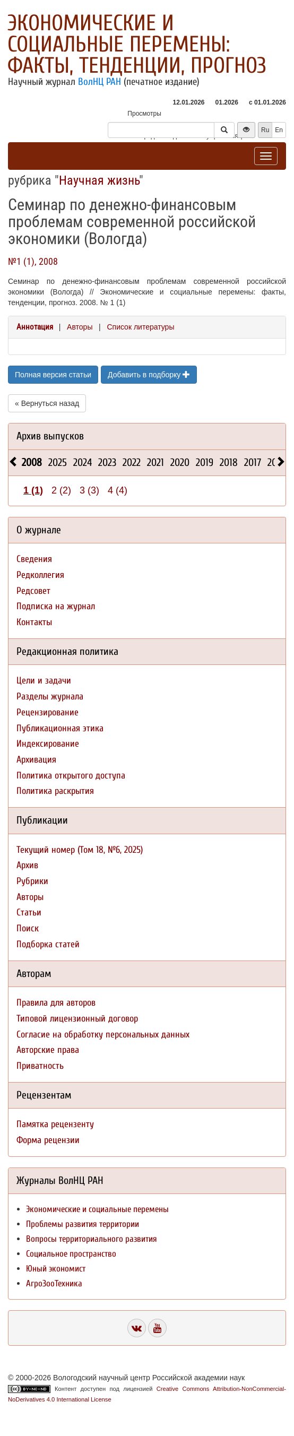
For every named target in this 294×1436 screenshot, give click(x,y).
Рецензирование (47, 712)
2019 (204, 462)
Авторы (79, 327)
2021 (155, 462)
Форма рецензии (48, 1140)
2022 (132, 462)
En (279, 130)
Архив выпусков (50, 436)
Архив (27, 865)
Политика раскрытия (55, 791)
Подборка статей (48, 944)
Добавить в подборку (149, 374)
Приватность (40, 1065)
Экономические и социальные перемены (97, 1209)
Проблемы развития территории (82, 1224)
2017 (252, 462)
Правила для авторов (56, 1002)
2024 (82, 462)
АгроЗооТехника (54, 1283)
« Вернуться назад (47, 403)
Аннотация (34, 327)
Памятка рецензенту (55, 1124)
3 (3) (89, 490)
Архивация (36, 759)
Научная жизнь (99, 180)
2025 (57, 462)
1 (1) (33, 490)
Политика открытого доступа (70, 775)
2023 (107, 462)
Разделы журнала (49, 696)
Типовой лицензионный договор (77, 1018)
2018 (229, 462)
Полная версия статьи (53, 374)
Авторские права (47, 1050)
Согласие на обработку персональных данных (102, 1034)
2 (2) (61, 490)
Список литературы (140, 327)
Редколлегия (40, 575)
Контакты (34, 622)
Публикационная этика (59, 728)
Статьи (28, 912)
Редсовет (33, 590)
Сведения (34, 559)
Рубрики (32, 881)
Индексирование (47, 743)
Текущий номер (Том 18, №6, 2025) (79, 849)
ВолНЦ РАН (99, 82)
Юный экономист (55, 1269)
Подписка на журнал (55, 606)
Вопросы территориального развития (91, 1239)
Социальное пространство (71, 1254)
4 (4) (117, 490)
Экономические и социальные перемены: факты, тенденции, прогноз (136, 44)
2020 (179, 462)
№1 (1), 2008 (33, 261)
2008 (32, 462)
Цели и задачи (43, 680)
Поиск (27, 928)
